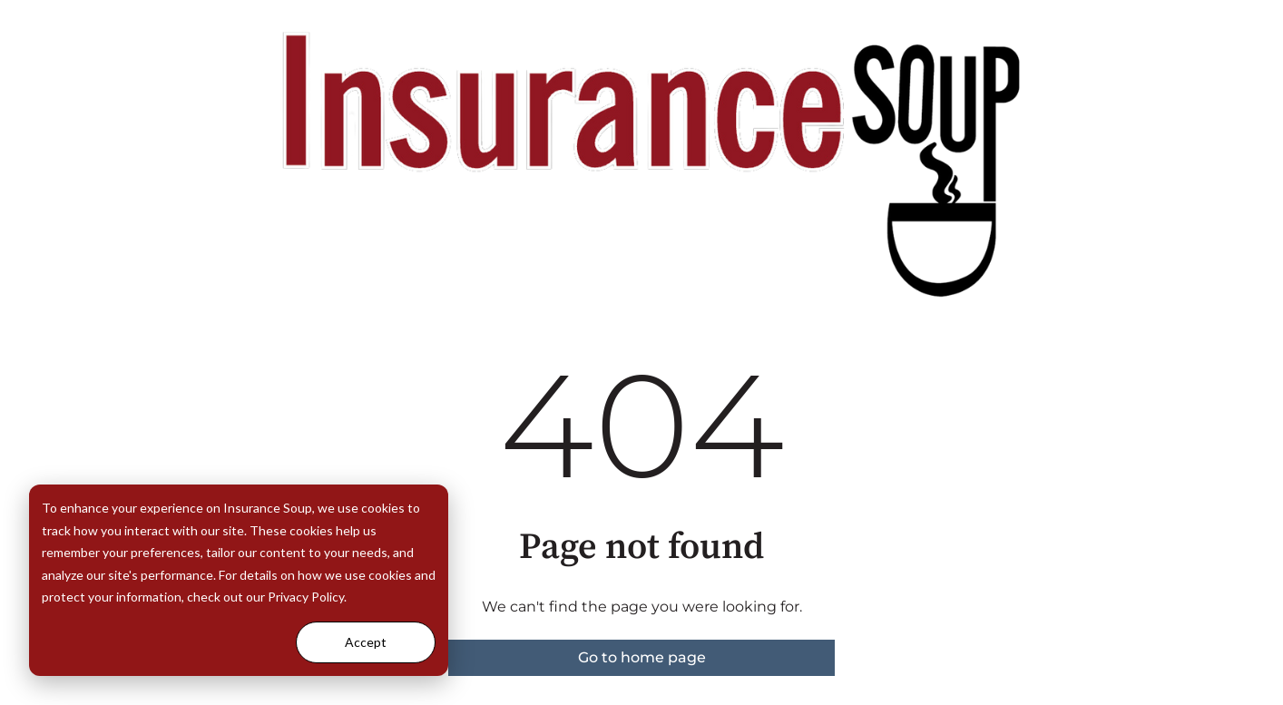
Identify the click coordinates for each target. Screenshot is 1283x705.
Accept (366, 642)
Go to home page (642, 657)
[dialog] (238, 580)
